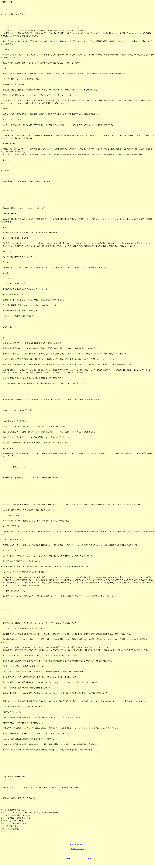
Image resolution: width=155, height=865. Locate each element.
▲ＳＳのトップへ (77, 849)
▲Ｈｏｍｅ (66, 858)
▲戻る (90, 858)
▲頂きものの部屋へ (77, 844)
